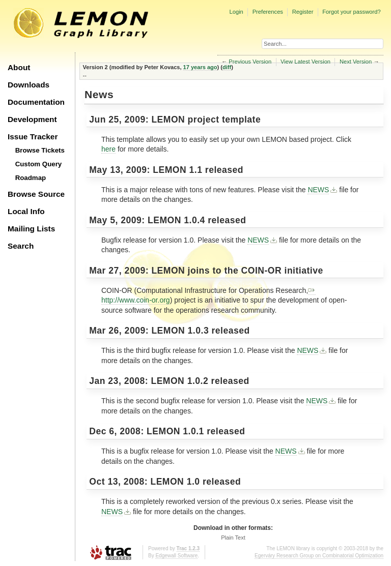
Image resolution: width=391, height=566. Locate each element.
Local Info (26, 211)
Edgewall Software (176, 555)
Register (303, 12)
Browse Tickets (40, 150)
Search (21, 246)
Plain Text (233, 537)
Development (32, 119)
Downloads (28, 84)
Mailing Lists (31, 228)
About (19, 67)
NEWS (318, 190)
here (108, 149)
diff (226, 67)
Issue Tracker (33, 136)
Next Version (356, 61)
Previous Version (250, 61)
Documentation (36, 102)
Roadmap (30, 178)
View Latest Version (305, 61)
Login (236, 12)
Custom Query (38, 164)
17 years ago (200, 67)
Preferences (268, 12)
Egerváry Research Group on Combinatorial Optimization (319, 555)
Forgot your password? (351, 12)
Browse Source (36, 194)
